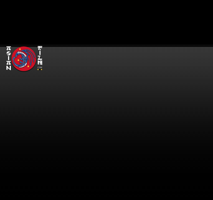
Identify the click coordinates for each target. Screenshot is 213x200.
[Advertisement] (128, 39)
